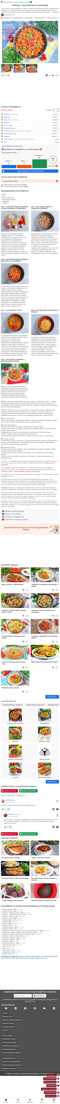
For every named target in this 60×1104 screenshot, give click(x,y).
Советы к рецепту (52, 17)
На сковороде (44, 716)
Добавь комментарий (28, 791)
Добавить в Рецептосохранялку (14, 511)
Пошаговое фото (40, 17)
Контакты (5, 1030)
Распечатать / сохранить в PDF (14, 516)
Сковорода (5, 201)
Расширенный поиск (9, 1058)
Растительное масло (10, 133)
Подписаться (39, 995)
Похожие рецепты (18, 17)
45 (50, 75)
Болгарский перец (9, 128)
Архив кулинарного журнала (11, 1052)
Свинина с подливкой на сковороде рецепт (44, 637)
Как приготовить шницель (11, 857)
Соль (5, 142)
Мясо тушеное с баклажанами (12, 584)
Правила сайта (7, 1016)
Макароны (7, 117)
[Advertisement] (30, 90)
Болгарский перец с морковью (12, 705)
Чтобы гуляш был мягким (40, 857)
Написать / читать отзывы (13, 514)
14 (5, 75)
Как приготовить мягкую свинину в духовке (44, 879)
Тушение (15, 734)
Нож (3, 196)
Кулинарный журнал (9, 1049)
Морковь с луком (44, 734)
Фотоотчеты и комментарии (11, 1061)
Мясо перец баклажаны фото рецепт (44, 662)
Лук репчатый (8, 125)
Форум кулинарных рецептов (12, 1065)
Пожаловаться (6, 18)
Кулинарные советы (9, 1039)
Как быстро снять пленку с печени (43, 900)
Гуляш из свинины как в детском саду (13, 662)
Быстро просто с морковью (35, 705)
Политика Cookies (8, 1023)
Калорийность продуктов (10, 1046)
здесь (44, 484)
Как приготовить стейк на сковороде (15, 878)
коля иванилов (9, 800)
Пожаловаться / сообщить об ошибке (16, 519)
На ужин (15, 770)
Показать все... (52, 781)
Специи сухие (8, 139)
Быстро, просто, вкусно (15, 716)
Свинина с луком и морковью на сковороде (43, 611)
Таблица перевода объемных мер (12, 146)
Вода (5, 120)
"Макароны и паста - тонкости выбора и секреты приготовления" (20, 471)
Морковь (6, 122)
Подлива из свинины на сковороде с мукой (44, 585)
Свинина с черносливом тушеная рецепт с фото (14, 611)
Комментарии (29, 17)
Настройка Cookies (8, 1026)
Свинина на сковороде (15, 752)
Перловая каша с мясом (10, 688)
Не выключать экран (9, 181)
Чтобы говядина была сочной (12, 900)
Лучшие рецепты (7, 1035)
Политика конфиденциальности (12, 1020)
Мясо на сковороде (44, 770)
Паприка (6, 136)
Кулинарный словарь (9, 1042)
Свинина (6, 114)
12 (5, 809)
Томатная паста (9, 131)
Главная (5, 1013)
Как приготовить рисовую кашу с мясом (14, 637)
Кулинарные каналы (9, 1068)
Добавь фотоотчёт (9, 791)
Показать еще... (52, 696)
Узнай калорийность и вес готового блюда (23, 171)
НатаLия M (6, 14)
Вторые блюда (44, 752)
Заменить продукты (7, 110)
